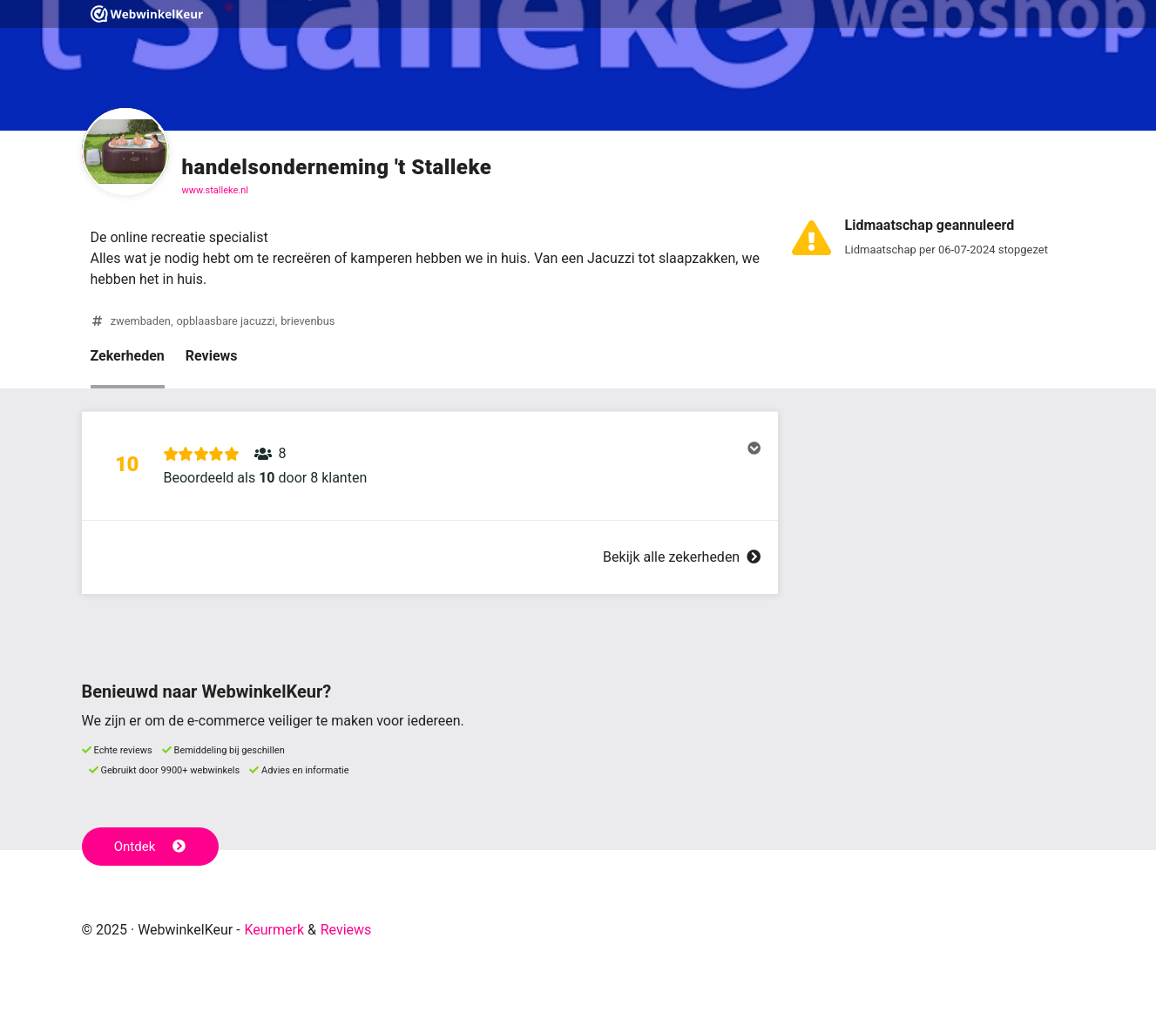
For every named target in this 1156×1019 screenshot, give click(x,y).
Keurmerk (274, 929)
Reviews (212, 356)
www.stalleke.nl (215, 190)
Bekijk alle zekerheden (681, 557)
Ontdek (150, 846)
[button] (430, 466)
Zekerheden (128, 356)
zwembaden (141, 320)
